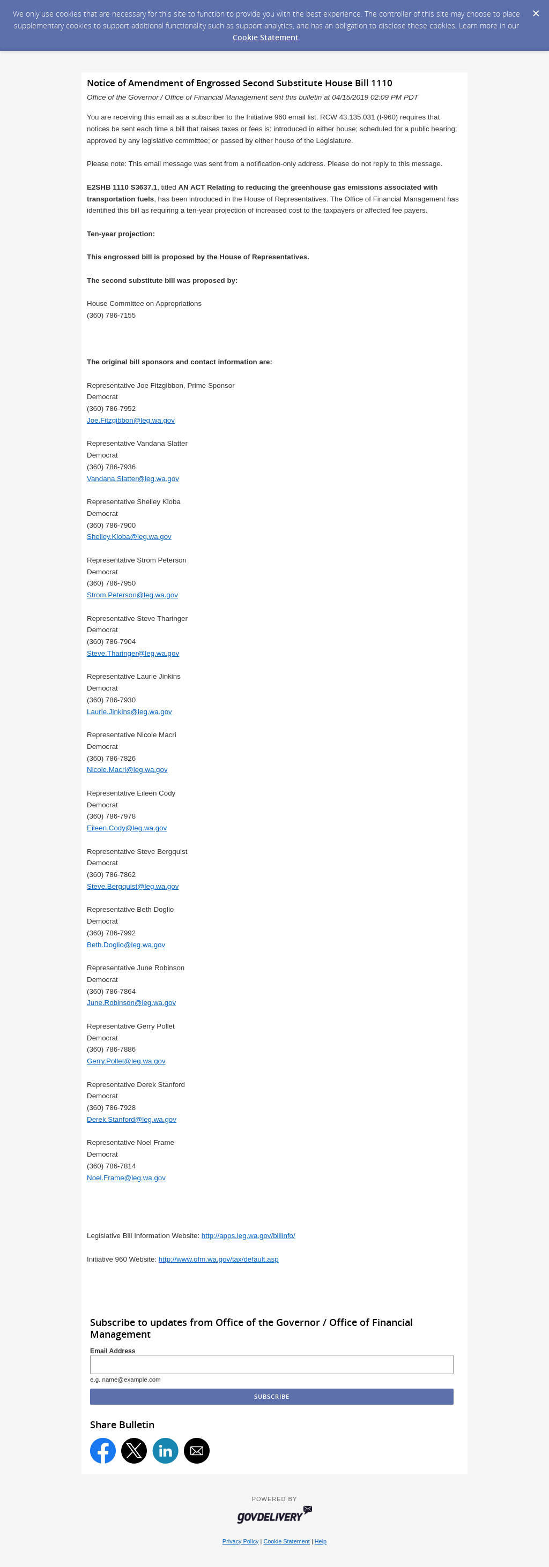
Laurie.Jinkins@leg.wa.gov (129, 712)
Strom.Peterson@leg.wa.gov (132, 595)
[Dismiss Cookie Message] (535, 10)
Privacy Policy (240, 1541)
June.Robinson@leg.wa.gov (131, 1003)
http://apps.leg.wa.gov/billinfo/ (248, 1236)
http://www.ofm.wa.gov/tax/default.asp (219, 1259)
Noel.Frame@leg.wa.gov (126, 1178)
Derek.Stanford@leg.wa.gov (131, 1119)
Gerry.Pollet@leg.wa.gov (126, 1061)
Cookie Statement (266, 37)
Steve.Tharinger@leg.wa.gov (133, 653)
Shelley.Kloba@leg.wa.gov (129, 537)
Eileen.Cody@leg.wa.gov (127, 828)
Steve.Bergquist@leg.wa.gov (133, 886)
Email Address (113, 1351)
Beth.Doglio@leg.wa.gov (126, 945)
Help (321, 1541)
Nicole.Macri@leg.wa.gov (127, 770)
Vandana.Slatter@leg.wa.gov (133, 479)
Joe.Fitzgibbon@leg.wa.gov (131, 420)
